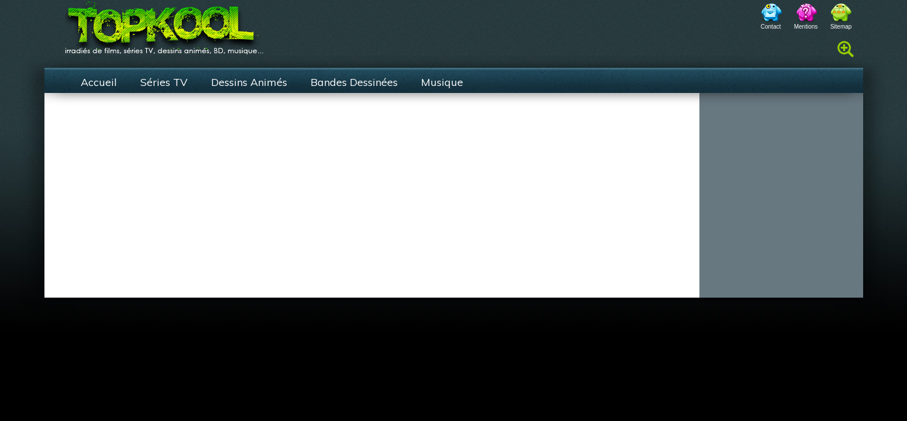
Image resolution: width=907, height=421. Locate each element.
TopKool (164, 24)
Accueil (99, 82)
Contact (771, 26)
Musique (442, 82)
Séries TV (164, 82)
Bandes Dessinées (354, 82)
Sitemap (841, 26)
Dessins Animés (249, 82)
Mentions (806, 26)
